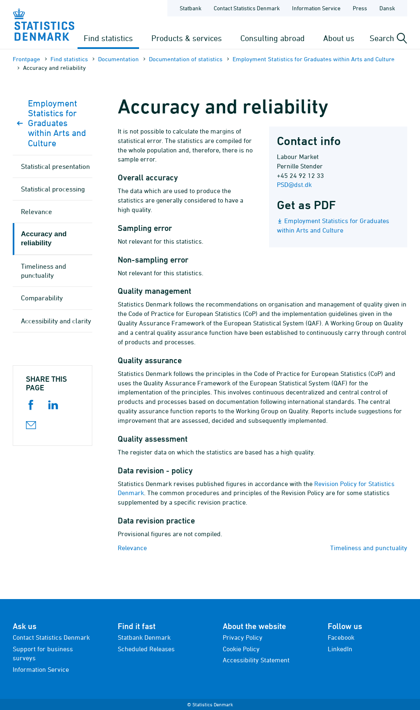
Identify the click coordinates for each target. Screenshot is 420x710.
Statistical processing (53, 189)
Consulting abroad (272, 38)
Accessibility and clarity (56, 321)
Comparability (42, 298)
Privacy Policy (242, 637)
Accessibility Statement (256, 660)
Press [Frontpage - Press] (360, 8)
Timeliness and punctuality (368, 547)
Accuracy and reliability (44, 238)
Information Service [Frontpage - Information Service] (316, 8)
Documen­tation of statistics (185, 58)
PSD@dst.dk (294, 184)
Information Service (41, 669)
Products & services (186, 38)
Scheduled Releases (146, 648)
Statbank (190, 8)
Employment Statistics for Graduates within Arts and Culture (314, 58)
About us (338, 38)
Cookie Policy (241, 648)
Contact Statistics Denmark (51, 637)
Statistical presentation (55, 166)
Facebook (341, 637)
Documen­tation (118, 58)
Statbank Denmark (144, 637)
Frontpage (26, 58)
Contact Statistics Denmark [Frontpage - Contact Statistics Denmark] (247, 8)
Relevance (132, 547)
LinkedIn (340, 648)
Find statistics (108, 38)
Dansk (387, 8)
